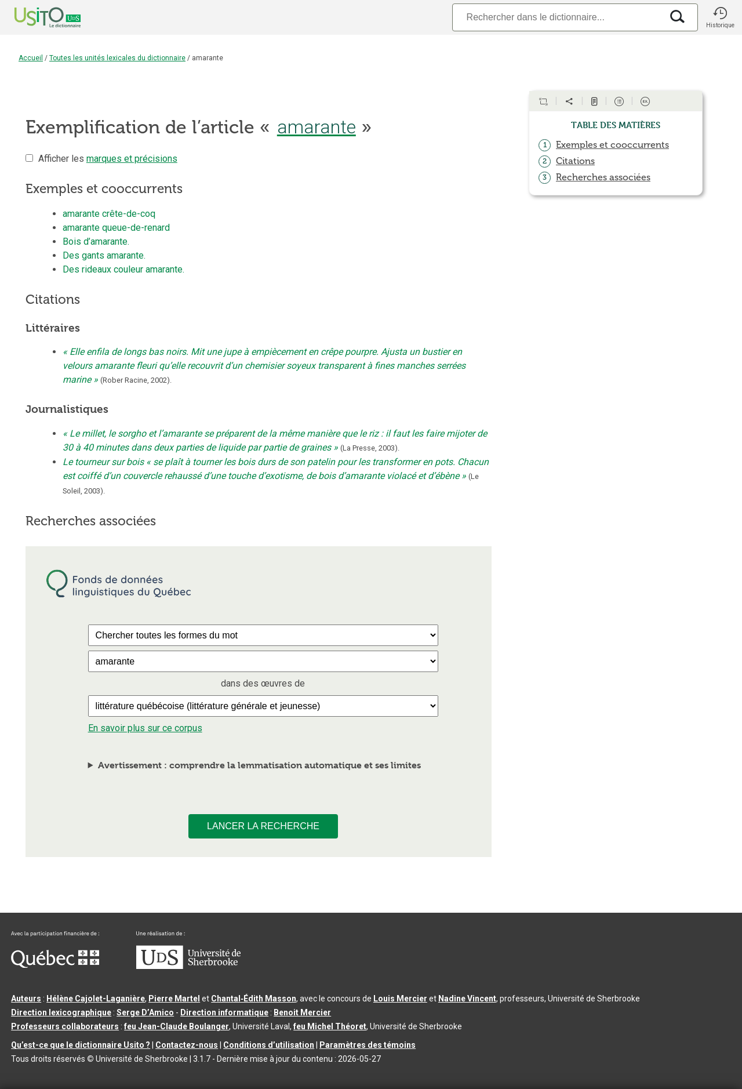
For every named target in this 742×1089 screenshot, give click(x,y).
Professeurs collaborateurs (65, 1026)
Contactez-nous (186, 1045)
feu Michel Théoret (329, 1026)
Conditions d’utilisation (268, 1045)
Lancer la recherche (263, 826)
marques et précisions (131, 158)
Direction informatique (224, 1012)
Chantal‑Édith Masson (253, 998)
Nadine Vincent (467, 998)
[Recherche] (557, 17)
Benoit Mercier (302, 1012)
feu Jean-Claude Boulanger (176, 1026)
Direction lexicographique (61, 1012)
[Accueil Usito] (35, 17)
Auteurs (26, 998)
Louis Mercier (400, 998)
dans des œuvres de (263, 683)
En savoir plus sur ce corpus (145, 728)
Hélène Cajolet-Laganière (95, 998)
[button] (720, 17)
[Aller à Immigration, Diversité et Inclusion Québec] (55, 965)
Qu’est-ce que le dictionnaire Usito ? (80, 1045)
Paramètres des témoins (367, 1045)
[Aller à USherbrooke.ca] (188, 966)
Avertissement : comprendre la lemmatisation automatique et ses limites (259, 765)
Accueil (31, 58)
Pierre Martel (174, 998)
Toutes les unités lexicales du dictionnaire (117, 58)
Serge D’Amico (145, 1012)
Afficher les (107, 158)
